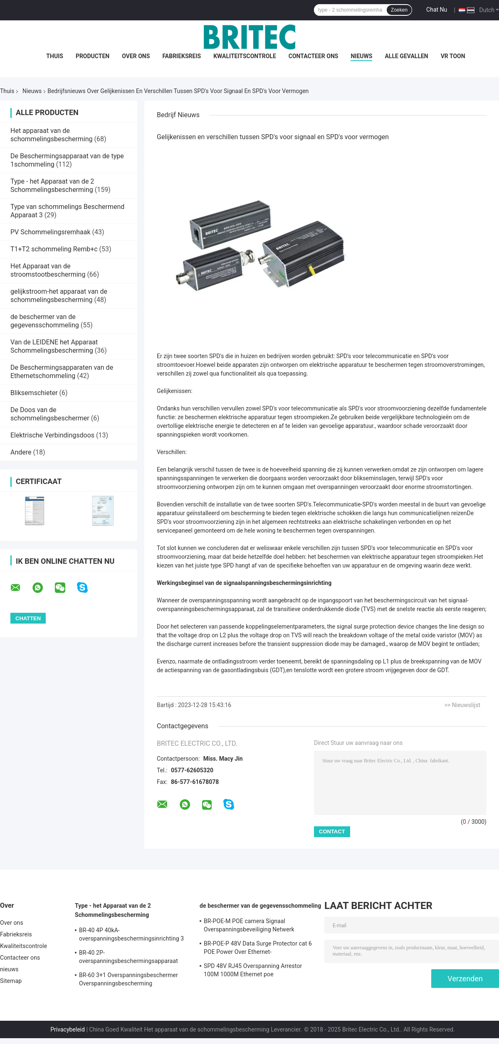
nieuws (361, 56)
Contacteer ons (313, 56)
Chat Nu (436, 9)
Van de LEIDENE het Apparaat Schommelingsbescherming (54, 346)
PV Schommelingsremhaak (50, 232)
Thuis (54, 56)
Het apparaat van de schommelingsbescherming (51, 135)
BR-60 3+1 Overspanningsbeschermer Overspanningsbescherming (128, 979)
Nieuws (32, 91)
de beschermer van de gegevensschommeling (44, 321)
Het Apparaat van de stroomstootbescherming (47, 270)
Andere (21, 452)
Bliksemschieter (34, 393)
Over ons (136, 56)
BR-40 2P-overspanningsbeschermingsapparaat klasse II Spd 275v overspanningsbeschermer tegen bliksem (133, 958)
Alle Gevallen (406, 56)
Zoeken (399, 10)
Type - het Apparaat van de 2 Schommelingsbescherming (52, 185)
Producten (92, 56)
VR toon (453, 56)
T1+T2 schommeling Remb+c (54, 249)
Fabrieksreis (181, 56)
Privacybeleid (67, 1029)
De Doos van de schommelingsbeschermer (49, 414)
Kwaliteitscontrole (244, 56)
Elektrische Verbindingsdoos (52, 435)
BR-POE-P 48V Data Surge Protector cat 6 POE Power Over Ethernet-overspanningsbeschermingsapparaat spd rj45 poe (259, 949)
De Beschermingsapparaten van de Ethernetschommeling (61, 372)
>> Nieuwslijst (462, 705)
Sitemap (11, 981)
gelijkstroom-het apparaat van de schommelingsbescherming (58, 295)
